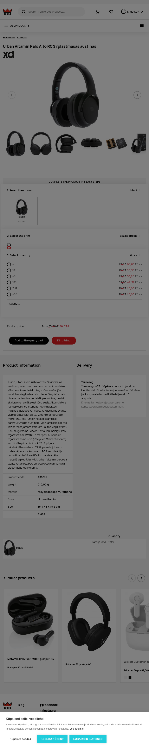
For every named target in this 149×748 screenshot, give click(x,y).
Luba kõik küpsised (88, 739)
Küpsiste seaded (20, 739)
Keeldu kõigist (52, 739)
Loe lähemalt (77, 728)
